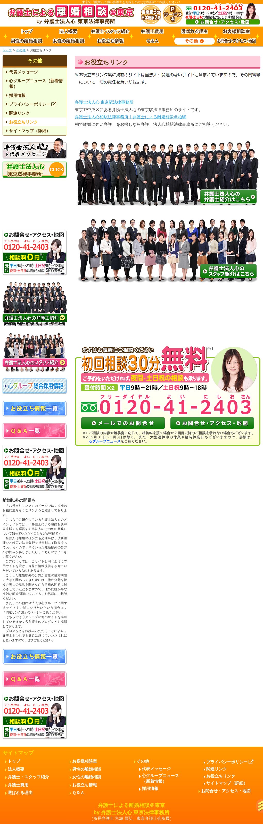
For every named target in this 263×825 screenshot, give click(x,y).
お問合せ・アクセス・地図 (226, 791)
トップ (7, 50)
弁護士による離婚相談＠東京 (131, 812)
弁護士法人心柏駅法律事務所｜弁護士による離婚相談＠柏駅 (130, 117)
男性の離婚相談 (86, 769)
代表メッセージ (23, 72)
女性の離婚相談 (86, 777)
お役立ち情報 (84, 785)
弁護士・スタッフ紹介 (28, 777)
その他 (21, 50)
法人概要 (16, 769)
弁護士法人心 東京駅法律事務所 (104, 102)
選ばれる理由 (20, 792)
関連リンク (19, 113)
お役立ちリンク (23, 122)
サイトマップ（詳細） (29, 131)
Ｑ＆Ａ (78, 792)
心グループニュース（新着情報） (36, 84)
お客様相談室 (84, 761)
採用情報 (17, 95)
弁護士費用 (18, 785)
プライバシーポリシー (32, 104)
